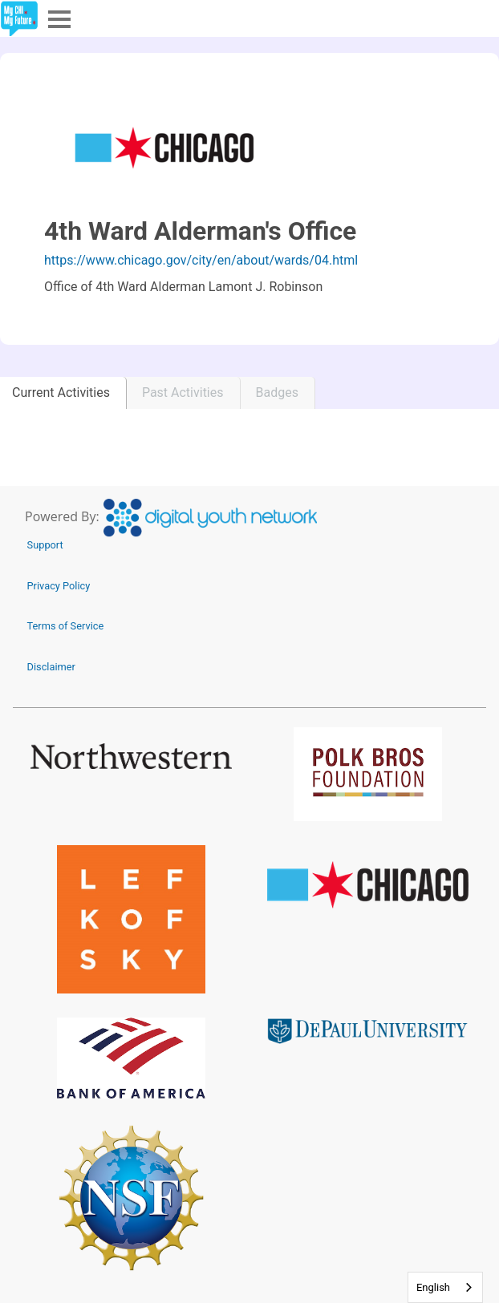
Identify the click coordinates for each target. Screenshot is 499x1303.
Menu (58, 18)
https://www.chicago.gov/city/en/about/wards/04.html (201, 260)
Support (45, 545)
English (433, 1287)
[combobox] (445, 1287)
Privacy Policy (59, 586)
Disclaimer (51, 667)
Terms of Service (65, 626)
